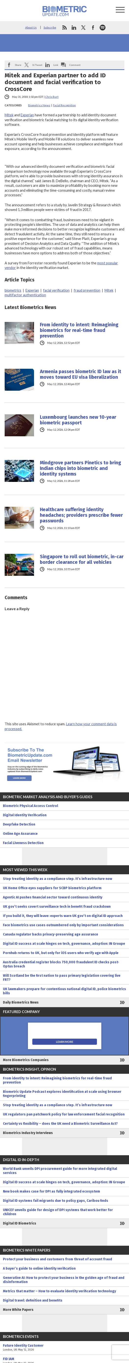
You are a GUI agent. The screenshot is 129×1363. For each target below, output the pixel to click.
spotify (102, 27)
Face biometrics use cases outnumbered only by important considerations (63, 925)
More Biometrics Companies (26, 1060)
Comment (75, 64)
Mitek (9, 115)
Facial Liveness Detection (23, 843)
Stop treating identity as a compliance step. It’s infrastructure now (57, 879)
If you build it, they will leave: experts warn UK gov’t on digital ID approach (63, 916)
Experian (27, 115)
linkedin (74, 27)
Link (55, 64)
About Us (31, 27)
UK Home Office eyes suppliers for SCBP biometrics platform (52, 888)
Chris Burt (52, 96)
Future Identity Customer (64, 1347)
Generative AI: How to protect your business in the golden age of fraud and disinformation (63, 1280)
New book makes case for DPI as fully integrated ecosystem (51, 1191)
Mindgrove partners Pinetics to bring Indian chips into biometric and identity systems (80, 468)
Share (18, 64)
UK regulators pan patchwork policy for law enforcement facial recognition (64, 1114)
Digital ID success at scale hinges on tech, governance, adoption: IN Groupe (64, 944)
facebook (93, 27)
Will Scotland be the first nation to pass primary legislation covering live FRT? (61, 978)
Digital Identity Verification (25, 815)
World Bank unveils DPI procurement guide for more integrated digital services (60, 1171)
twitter (83, 27)
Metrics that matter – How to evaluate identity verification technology (59, 1291)
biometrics (13, 290)
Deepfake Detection (19, 824)
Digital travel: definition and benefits (32, 1300)
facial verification (56, 290)
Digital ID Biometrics (19, 1223)
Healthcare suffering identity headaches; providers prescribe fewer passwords (81, 515)
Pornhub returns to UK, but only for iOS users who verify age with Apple (60, 953)
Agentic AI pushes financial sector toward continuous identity (52, 897)
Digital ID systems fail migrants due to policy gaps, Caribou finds (55, 1201)
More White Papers (18, 1310)
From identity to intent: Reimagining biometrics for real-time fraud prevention (79, 330)
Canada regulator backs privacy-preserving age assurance (50, 934)
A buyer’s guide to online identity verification (39, 1268)
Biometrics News (39, 105)
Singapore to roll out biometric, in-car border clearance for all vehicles (82, 559)
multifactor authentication (25, 295)
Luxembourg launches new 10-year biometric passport (78, 420)
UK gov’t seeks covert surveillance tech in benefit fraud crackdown (57, 907)
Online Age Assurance (20, 834)
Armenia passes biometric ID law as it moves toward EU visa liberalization (80, 374)
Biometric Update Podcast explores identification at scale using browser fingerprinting (62, 1094)
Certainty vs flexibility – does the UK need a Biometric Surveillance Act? (60, 1124)
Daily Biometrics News (21, 1002)
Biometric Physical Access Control (30, 806)
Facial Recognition (64, 105)
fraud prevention (87, 290)
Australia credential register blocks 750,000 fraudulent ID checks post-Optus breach (61, 964)
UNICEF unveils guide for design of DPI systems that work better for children (58, 1212)
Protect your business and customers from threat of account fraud (57, 1259)
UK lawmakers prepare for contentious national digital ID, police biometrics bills (64, 991)
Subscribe (50, 27)
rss (64, 27)
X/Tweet (37, 64)
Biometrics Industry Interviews (28, 1133)
